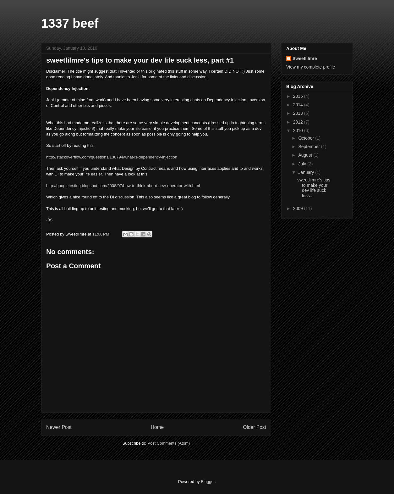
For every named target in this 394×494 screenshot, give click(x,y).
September (309, 146)
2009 (298, 208)
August (305, 155)
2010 (298, 130)
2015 (298, 96)
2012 (298, 122)
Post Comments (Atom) (168, 443)
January (306, 172)
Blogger (208, 481)
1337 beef (69, 23)
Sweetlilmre (305, 58)
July (302, 163)
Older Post (254, 427)
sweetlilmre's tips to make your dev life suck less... (313, 187)
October (306, 138)
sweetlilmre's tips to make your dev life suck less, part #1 (140, 60)
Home (157, 427)
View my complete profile (310, 66)
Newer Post (59, 427)
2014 (298, 104)
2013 (298, 113)
